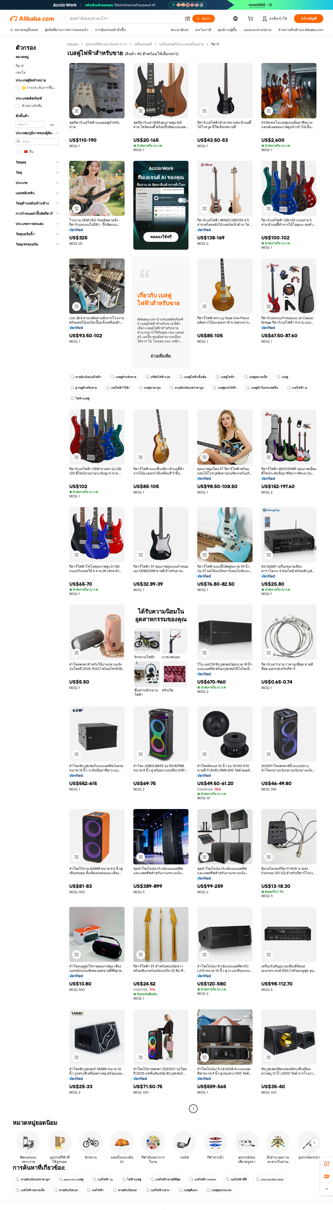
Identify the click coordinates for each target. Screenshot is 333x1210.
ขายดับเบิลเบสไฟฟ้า (85, 377)
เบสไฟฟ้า (95, 1190)
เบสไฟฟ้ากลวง (157, 1190)
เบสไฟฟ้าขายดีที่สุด (165, 1179)
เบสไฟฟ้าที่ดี (236, 1179)
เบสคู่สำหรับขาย (123, 377)
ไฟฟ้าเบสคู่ (79, 398)
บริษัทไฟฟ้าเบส (158, 377)
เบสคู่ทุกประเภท (218, 1190)
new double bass (270, 1179)
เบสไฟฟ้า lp (297, 388)
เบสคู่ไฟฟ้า (225, 377)
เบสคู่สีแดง (188, 1190)
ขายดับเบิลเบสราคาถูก (187, 388)
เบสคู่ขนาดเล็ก (255, 377)
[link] (326, 1163)
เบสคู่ (282, 377)
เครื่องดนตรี (143, 44)
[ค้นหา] (203, 18)
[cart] (251, 19)
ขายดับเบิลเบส (66, 1190)
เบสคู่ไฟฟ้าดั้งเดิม (192, 377)
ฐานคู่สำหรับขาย (83, 388)
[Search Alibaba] (125, 18)
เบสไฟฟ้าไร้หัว (118, 388)
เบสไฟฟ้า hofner (203, 1179)
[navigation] (37, 577)
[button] (187, 18)
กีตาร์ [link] (215, 44)
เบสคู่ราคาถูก (150, 388)
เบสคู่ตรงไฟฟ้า (225, 388)
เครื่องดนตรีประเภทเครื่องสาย (181, 44)
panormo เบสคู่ (71, 1179)
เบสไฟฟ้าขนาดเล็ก (30, 1190)
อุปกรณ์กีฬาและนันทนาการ (106, 44)
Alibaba (72, 44)
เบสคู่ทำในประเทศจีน (262, 388)
